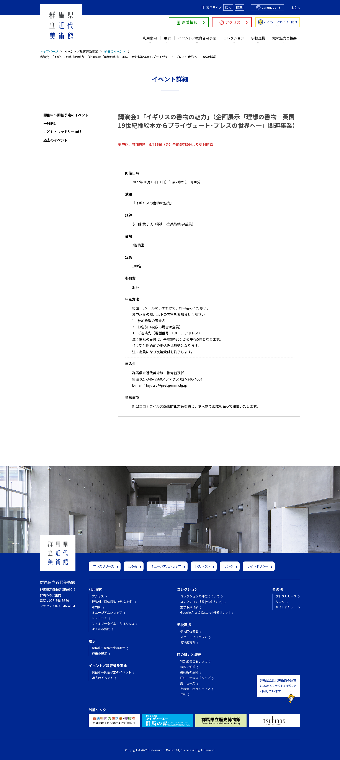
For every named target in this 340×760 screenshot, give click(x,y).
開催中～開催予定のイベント (65, 114)
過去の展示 (99, 653)
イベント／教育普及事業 (197, 38)
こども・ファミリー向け (280, 22)
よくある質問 (101, 629)
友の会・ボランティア (195, 689)
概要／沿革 (187, 667)
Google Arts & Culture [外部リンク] (205, 612)
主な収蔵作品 (189, 607)
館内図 (96, 607)
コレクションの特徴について (200, 596)
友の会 (132, 566)
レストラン (202, 566)
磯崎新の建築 (189, 672)
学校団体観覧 (189, 631)
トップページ (49, 51)
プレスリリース (103, 566)
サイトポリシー (257, 566)
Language (269, 7)
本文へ (295, 7)
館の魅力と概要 (284, 38)
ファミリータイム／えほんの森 (113, 623)
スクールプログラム (194, 637)
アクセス (232, 22)
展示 (167, 38)
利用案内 (150, 38)
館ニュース (187, 683)
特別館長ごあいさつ (194, 661)
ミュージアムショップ (166, 566)
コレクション (233, 38)
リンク (228, 566)
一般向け (50, 123)
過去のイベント (115, 51)
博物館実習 (187, 642)
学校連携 (258, 38)
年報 (183, 694)
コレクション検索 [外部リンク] (201, 601)
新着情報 (190, 22)
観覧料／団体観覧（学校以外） (112, 601)
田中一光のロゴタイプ (195, 677)
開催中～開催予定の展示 (108, 648)
